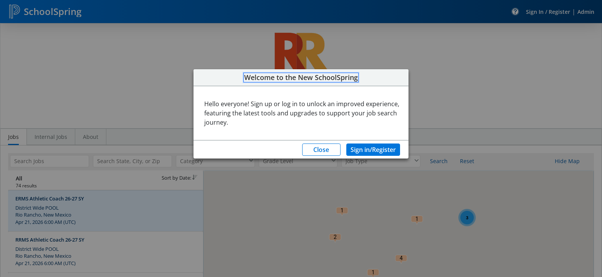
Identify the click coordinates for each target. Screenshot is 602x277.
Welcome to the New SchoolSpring (301, 77)
